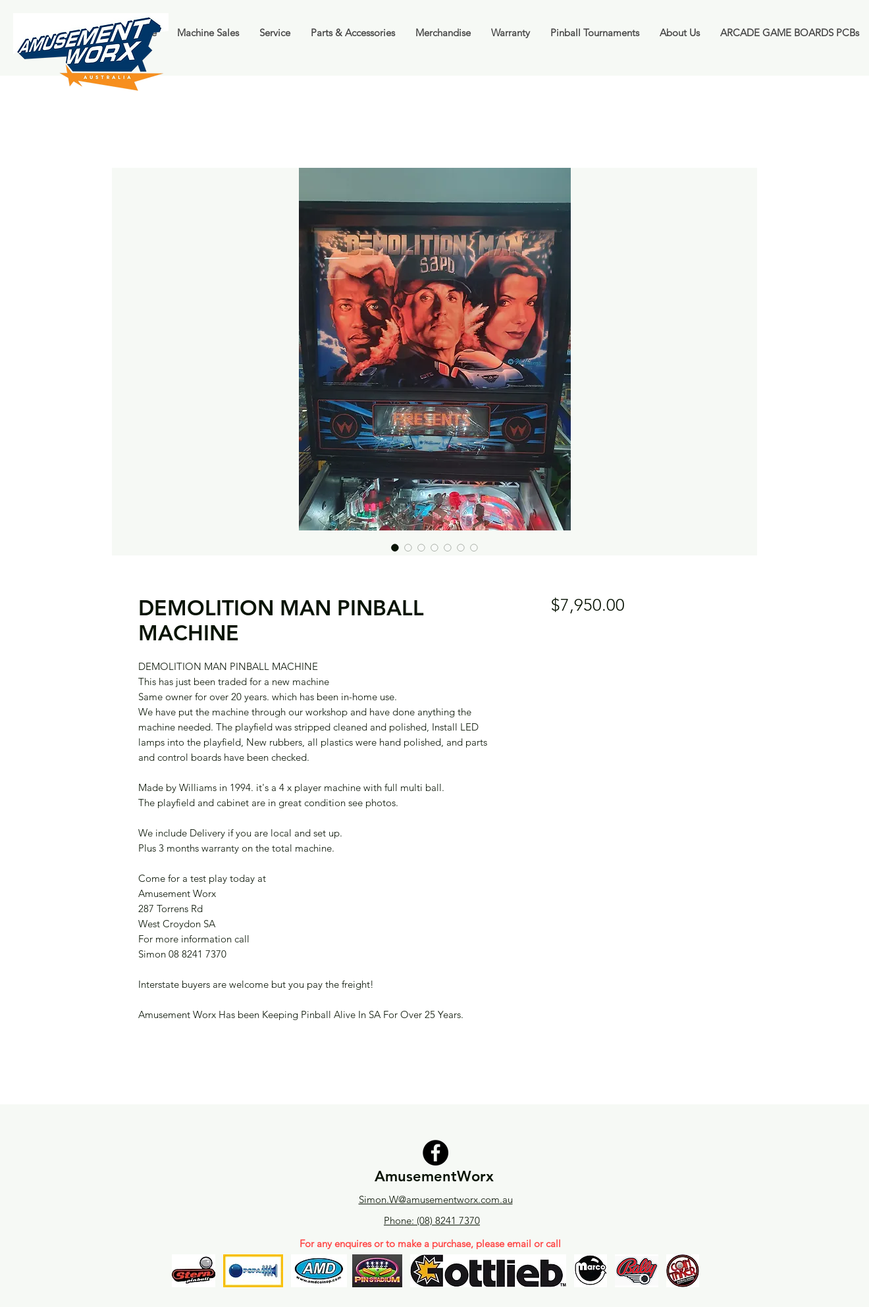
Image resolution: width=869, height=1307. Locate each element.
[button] (208, 33)
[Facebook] (435, 1153)
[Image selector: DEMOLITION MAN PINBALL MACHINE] (395, 547)
